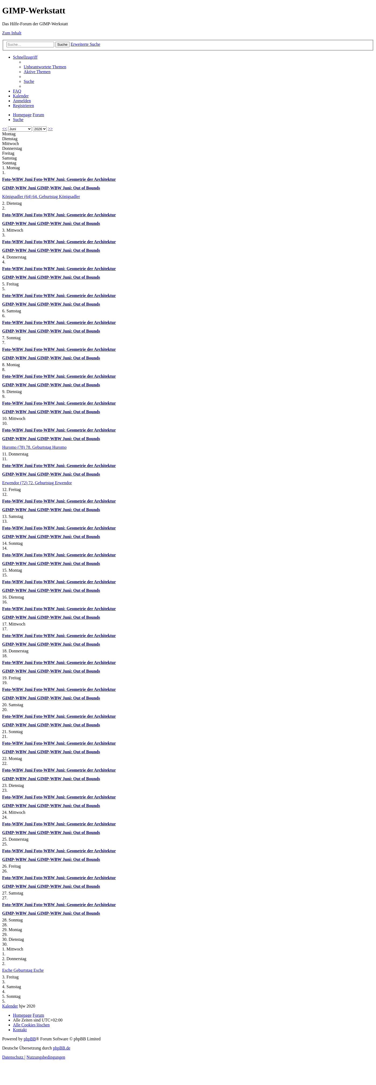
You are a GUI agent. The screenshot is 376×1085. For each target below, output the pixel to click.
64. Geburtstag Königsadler (56, 196)
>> (50, 128)
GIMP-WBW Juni (19, 188)
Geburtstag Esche (28, 970)
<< (4, 128)
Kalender (10, 1006)
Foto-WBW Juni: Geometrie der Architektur (75, 179)
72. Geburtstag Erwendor (50, 482)
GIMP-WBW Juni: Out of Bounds (68, 188)
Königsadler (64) (17, 196)
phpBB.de (61, 1048)
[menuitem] (45, 67)
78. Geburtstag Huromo (46, 447)
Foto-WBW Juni (18, 179)
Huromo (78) (14, 447)
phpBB (30, 1039)
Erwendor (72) (15, 482)
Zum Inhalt (12, 33)
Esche (7, 970)
